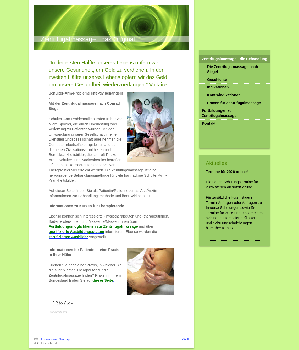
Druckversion (45, 339)
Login (185, 338)
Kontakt (228, 228)
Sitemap (64, 339)
